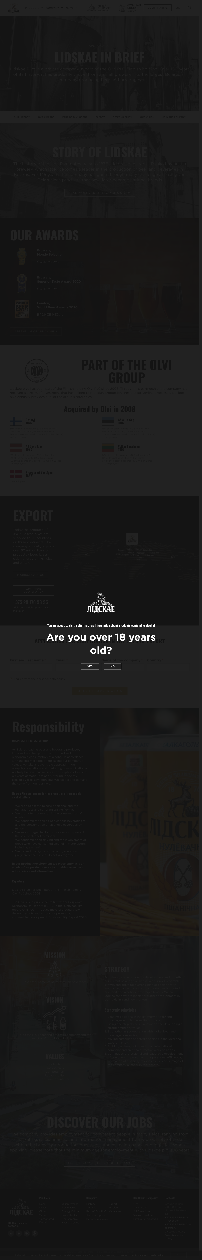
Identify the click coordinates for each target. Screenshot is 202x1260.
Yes (89, 666)
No (112, 666)
